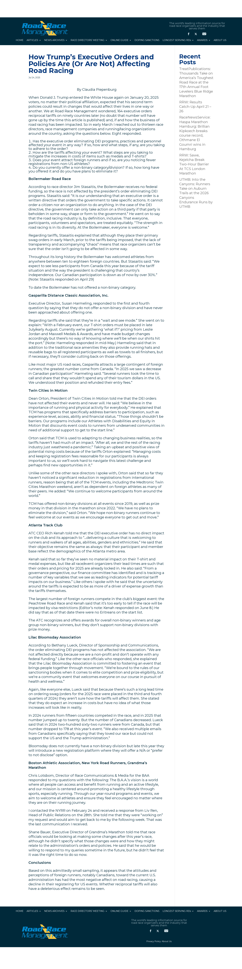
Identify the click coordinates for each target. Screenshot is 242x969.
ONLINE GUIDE (119, 40)
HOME (19, 40)
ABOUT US (220, 40)
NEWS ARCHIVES (54, 40)
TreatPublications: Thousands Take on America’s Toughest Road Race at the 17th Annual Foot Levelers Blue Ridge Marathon (196, 82)
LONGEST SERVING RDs (177, 40)
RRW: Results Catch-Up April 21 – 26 (195, 106)
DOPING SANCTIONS (147, 40)
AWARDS (202, 40)
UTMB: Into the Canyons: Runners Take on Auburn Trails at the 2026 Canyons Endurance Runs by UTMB (196, 193)
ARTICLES (32, 40)
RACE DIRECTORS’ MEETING (87, 40)
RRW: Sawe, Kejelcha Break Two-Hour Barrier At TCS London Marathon (194, 164)
